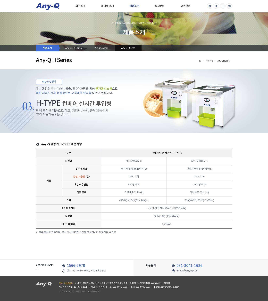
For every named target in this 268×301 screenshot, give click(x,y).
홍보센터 (160, 6)
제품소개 (134, 6)
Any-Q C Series (101, 48)
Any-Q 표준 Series (73, 48)
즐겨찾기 (216, 6)
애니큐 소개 (107, 6)
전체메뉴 (223, 6)
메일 (229, 6)
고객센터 (185, 6)
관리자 (167, 283)
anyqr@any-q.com (187, 270)
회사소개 (80, 6)
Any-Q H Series (128, 48)
